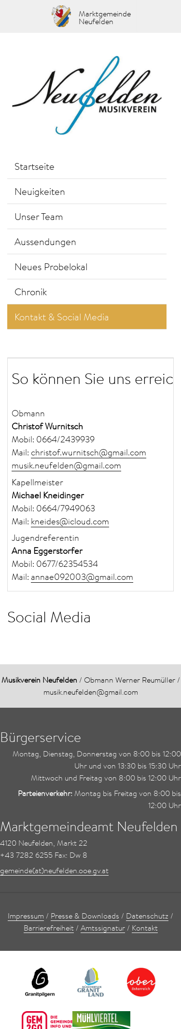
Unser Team (38, 216)
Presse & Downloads (85, 915)
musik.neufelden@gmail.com (66, 465)
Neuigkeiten (39, 191)
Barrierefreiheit (49, 928)
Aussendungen (45, 241)
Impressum (26, 915)
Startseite (34, 166)
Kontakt (145, 928)
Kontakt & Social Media (61, 316)
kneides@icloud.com (70, 521)
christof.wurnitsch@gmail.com (88, 452)
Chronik (30, 291)
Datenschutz (147, 915)
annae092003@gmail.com (82, 576)
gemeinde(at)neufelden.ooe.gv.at (54, 870)
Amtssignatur (103, 928)
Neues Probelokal (50, 266)
